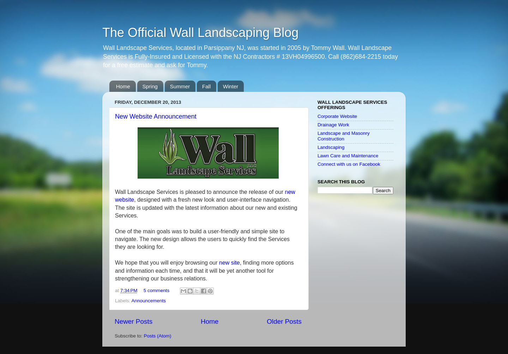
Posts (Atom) (157, 336)
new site (229, 263)
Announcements (149, 300)
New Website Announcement (155, 116)
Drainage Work (333, 124)
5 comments (157, 290)
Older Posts (284, 321)
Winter (230, 86)
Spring (150, 86)
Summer (180, 86)
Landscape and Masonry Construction (344, 136)
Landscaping (331, 147)
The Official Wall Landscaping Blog (200, 32)
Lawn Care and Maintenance (348, 155)
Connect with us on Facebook (349, 164)
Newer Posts (133, 321)
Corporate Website (337, 116)
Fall (206, 86)
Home (123, 86)
